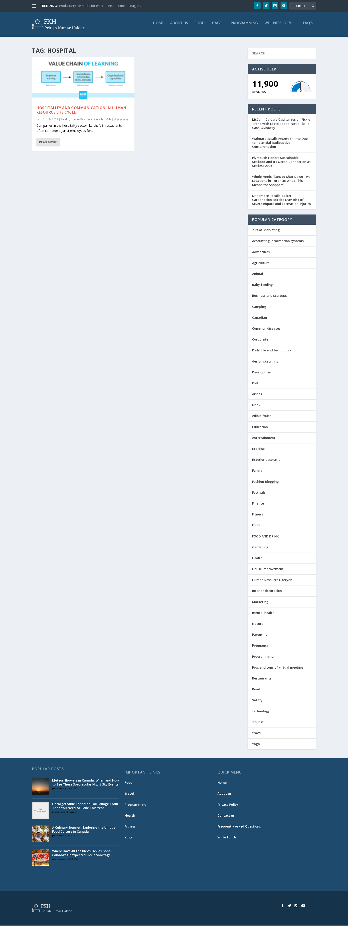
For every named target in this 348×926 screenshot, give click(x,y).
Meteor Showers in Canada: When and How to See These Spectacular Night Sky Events (85, 783)
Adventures (261, 252)
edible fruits (261, 416)
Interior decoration (267, 591)
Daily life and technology (271, 351)
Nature (257, 624)
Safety (257, 700)
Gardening (260, 547)
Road (256, 689)
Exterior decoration (267, 460)
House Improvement (268, 569)
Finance (258, 504)
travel (217, 26)
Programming (244, 26)
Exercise (258, 449)
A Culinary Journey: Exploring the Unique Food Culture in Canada (83, 830)
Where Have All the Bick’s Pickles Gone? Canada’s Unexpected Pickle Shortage (82, 853)
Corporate (260, 340)
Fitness (257, 515)
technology (261, 712)
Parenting (259, 635)
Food (200, 26)
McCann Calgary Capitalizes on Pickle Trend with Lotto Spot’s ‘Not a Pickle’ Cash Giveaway (281, 124)
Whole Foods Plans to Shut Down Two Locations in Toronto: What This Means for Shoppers (281, 181)
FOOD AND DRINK (265, 537)
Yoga (256, 744)
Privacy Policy (228, 805)
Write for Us (227, 838)
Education (260, 427)
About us (179, 26)
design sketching (265, 362)
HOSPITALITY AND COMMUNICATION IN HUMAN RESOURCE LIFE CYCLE (81, 110)
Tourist (258, 722)
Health (65, 120)
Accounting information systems (278, 241)
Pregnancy (260, 646)
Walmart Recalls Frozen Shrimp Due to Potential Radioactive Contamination (280, 143)
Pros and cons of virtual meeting (277, 668)
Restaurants (261, 679)
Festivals (258, 493)
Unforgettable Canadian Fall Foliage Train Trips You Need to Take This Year (85, 806)
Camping (259, 307)
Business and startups (269, 296)
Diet (255, 383)
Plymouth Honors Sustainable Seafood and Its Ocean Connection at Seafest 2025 (281, 162)
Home (158, 26)
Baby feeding (262, 285)
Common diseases (266, 329)
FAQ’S (308, 26)
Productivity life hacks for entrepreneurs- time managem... (100, 6)
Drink (256, 405)
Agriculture (260, 263)
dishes (257, 394)
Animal (257, 274)
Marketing (260, 602)
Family (257, 471)
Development (262, 373)
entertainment (263, 438)
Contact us (226, 816)
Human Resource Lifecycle (87, 120)
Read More (48, 142)
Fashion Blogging (265, 482)
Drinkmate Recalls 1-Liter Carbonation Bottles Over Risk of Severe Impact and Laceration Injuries (281, 200)
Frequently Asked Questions (239, 827)
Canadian (259, 318)
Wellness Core (278, 26)
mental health (263, 613)
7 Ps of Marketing (266, 230)
